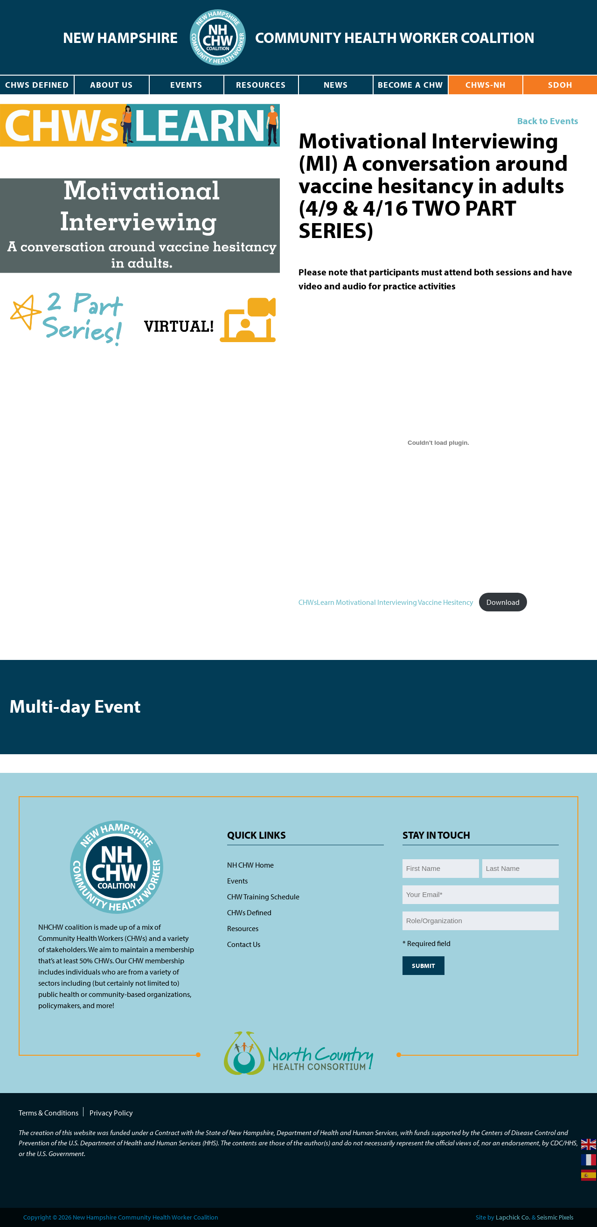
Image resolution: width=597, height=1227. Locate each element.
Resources (261, 84)
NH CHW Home (250, 864)
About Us (111, 84)
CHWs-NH (485, 84)
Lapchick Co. (513, 1217)
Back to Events (547, 120)
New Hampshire (120, 37)
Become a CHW (410, 84)
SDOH (560, 84)
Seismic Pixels (555, 1217)
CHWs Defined (37, 84)
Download (503, 602)
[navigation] (217, 34)
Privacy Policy (111, 1112)
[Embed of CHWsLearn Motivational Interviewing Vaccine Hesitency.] (438, 442)
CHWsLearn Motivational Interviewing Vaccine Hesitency (385, 602)
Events (186, 84)
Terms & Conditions (48, 1112)
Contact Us (243, 944)
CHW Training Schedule (263, 896)
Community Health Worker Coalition (395, 37)
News (336, 84)
